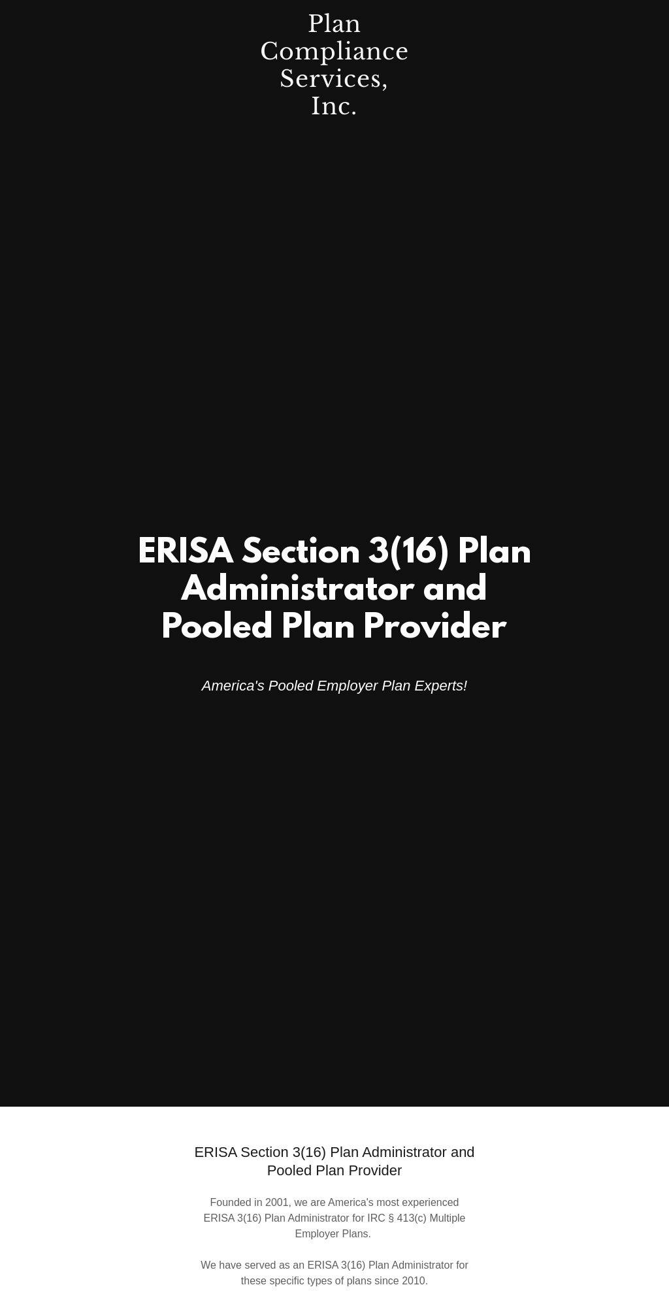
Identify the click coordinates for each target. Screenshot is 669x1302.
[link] (334, 110)
